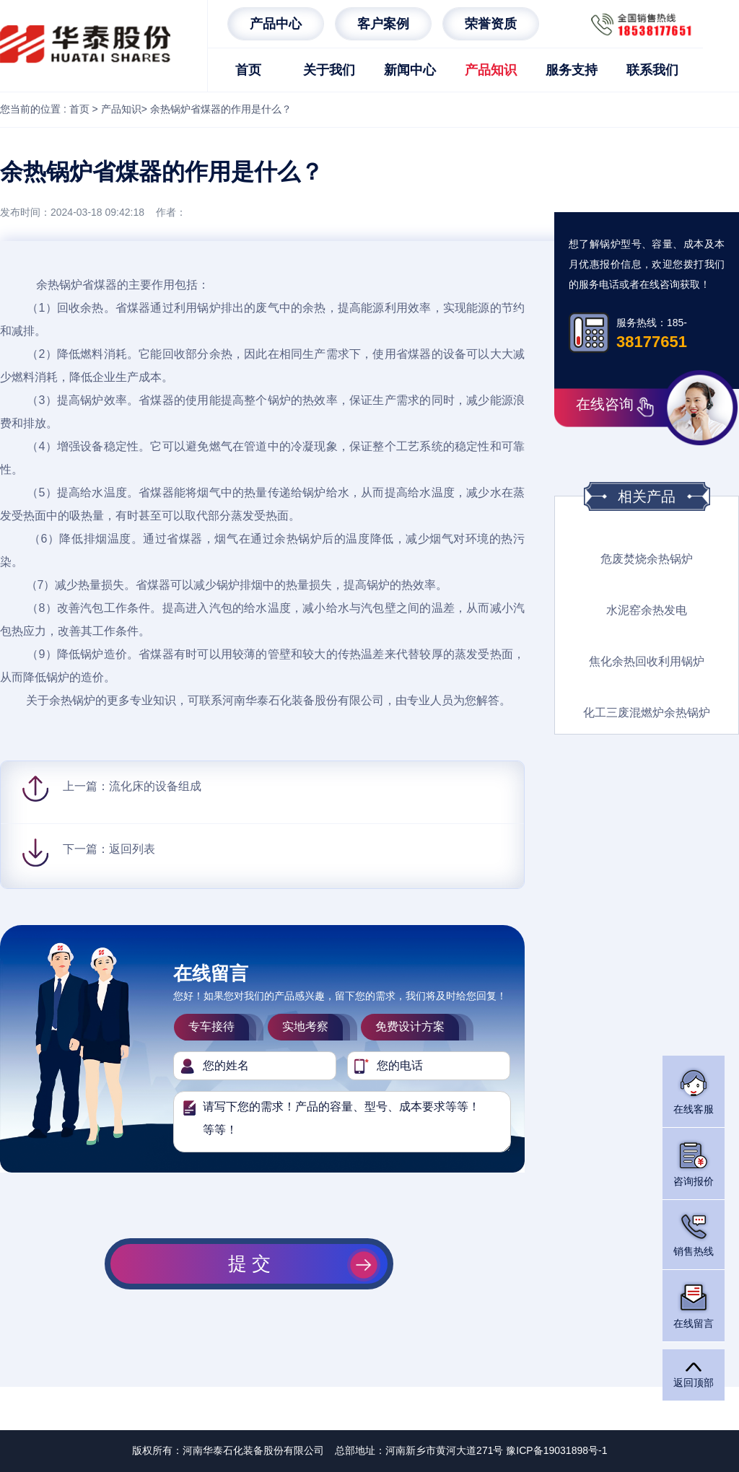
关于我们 (329, 70)
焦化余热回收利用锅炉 (646, 661)
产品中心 (276, 24)
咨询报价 (693, 1163)
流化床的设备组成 (155, 786)
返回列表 (132, 849)
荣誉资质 (491, 24)
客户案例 (383, 24)
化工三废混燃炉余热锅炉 (646, 712)
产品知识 (491, 70)
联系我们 (652, 70)
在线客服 (693, 1090)
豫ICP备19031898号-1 (556, 1450)
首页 (248, 70)
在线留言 (693, 1305)
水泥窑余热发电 (646, 610)
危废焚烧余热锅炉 (646, 559)
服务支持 (572, 70)
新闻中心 (410, 70)
